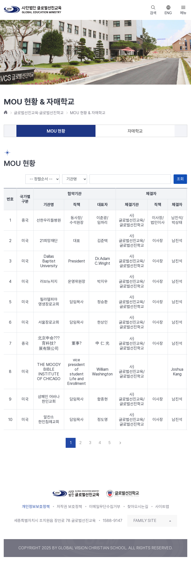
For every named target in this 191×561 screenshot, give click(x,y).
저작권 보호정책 (69, 506)
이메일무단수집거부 (104, 506)
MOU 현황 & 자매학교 (87, 112)
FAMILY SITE (144, 520)
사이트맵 (162, 506)
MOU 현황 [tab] (56, 131)
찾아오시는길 (137, 506)
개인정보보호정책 (36, 506)
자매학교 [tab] (135, 131)
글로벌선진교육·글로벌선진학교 (39, 112)
